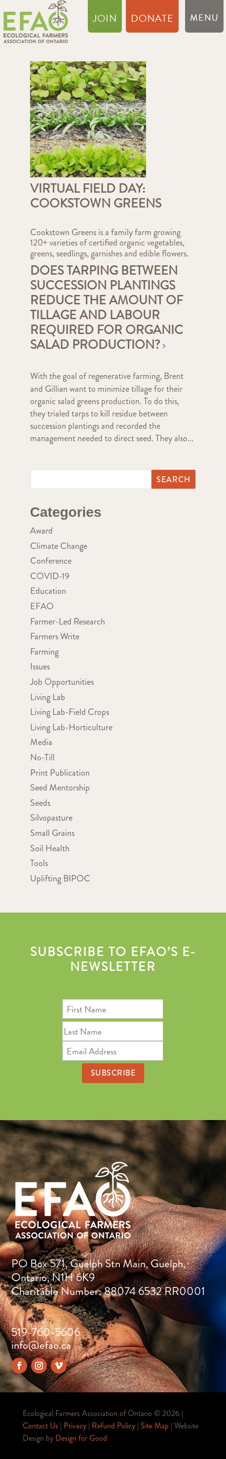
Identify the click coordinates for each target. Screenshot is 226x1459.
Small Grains (52, 833)
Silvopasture (51, 817)
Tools (39, 863)
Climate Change (58, 546)
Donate (152, 20)
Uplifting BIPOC (60, 878)
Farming (44, 651)
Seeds (40, 802)
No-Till (42, 757)
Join (105, 20)
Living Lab (47, 697)
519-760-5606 (45, 1332)
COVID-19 (50, 576)
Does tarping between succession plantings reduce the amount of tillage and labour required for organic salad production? (106, 308)
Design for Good (81, 1438)
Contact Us (40, 1425)
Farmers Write (54, 636)
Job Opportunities (62, 681)
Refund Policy (113, 1425)
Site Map (155, 1425)
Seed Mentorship (60, 787)
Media (41, 742)
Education (48, 590)
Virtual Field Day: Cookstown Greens (95, 196)
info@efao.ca (41, 1345)
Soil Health (50, 848)
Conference (51, 560)
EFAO (42, 606)
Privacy (75, 1425)
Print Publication (60, 772)
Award (41, 530)
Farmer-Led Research (67, 621)
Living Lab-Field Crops (69, 712)
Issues (40, 666)
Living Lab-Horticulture (71, 727)
